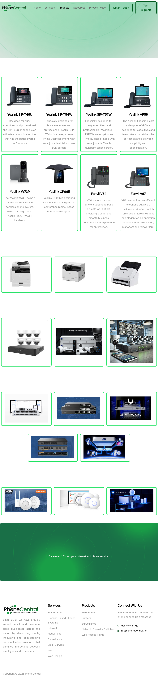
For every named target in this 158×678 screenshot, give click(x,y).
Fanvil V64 (98, 194)
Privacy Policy (97, 7)
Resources (79, 7)
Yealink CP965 (59, 192)
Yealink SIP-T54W (59, 114)
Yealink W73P (20, 192)
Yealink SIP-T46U (19, 114)
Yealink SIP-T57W (99, 114)
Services (50, 7)
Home (37, 7)
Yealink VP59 (138, 114)
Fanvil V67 (138, 194)
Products (64, 7)
